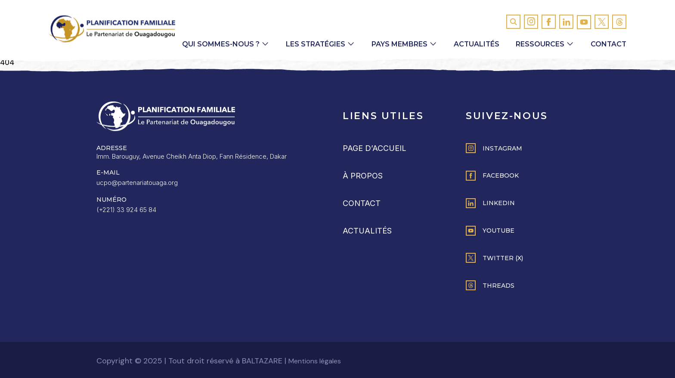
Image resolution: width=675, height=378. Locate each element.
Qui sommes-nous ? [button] (218, 44)
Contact (608, 44)
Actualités (475, 44)
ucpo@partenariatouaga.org (137, 182)
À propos (363, 175)
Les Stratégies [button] (313, 44)
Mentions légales (314, 361)
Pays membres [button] (398, 44)
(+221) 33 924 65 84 (126, 210)
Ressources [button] (539, 44)
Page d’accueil (374, 148)
